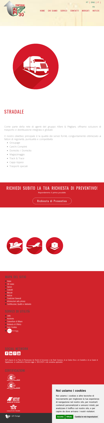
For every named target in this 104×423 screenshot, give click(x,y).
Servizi (63, 10)
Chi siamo (52, 10)
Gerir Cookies (12, 327)
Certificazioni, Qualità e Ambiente (19, 304)
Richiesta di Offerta (14, 324)
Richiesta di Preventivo (52, 201)
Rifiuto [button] (69, 417)
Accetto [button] (60, 417)
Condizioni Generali (14, 298)
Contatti (74, 10)
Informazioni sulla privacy (16, 301)
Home (42, 10)
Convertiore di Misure (14, 321)
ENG (93, 2)
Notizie (96, 10)
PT (87, 2)
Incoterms (10, 318)
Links (9, 315)
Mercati (85, 10)
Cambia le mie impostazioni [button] (86, 417)
